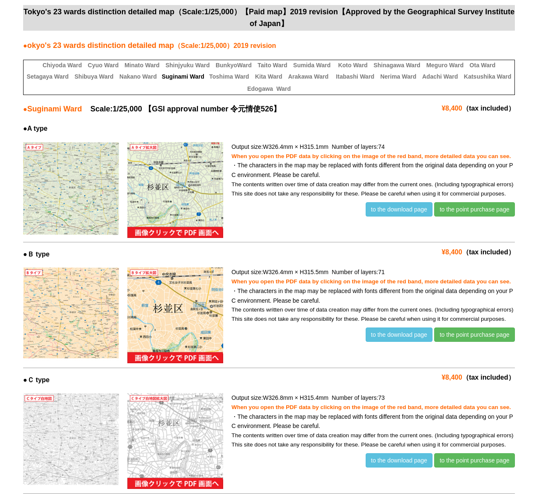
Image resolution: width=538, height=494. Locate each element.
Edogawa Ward (269, 88)
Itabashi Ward (355, 76)
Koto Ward (352, 65)
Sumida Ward (312, 65)
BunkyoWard (234, 65)
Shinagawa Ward (397, 65)
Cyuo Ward (103, 65)
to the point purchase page (474, 209)
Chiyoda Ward (62, 65)
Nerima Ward (398, 76)
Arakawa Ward (308, 76)
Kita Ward (268, 76)
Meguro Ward (445, 65)
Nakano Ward (138, 76)
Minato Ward (141, 65)
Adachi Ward (440, 76)
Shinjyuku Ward (188, 65)
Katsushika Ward (488, 76)
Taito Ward (272, 65)
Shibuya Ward (93, 76)
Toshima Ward (229, 76)
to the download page (399, 209)
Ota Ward (482, 65)
